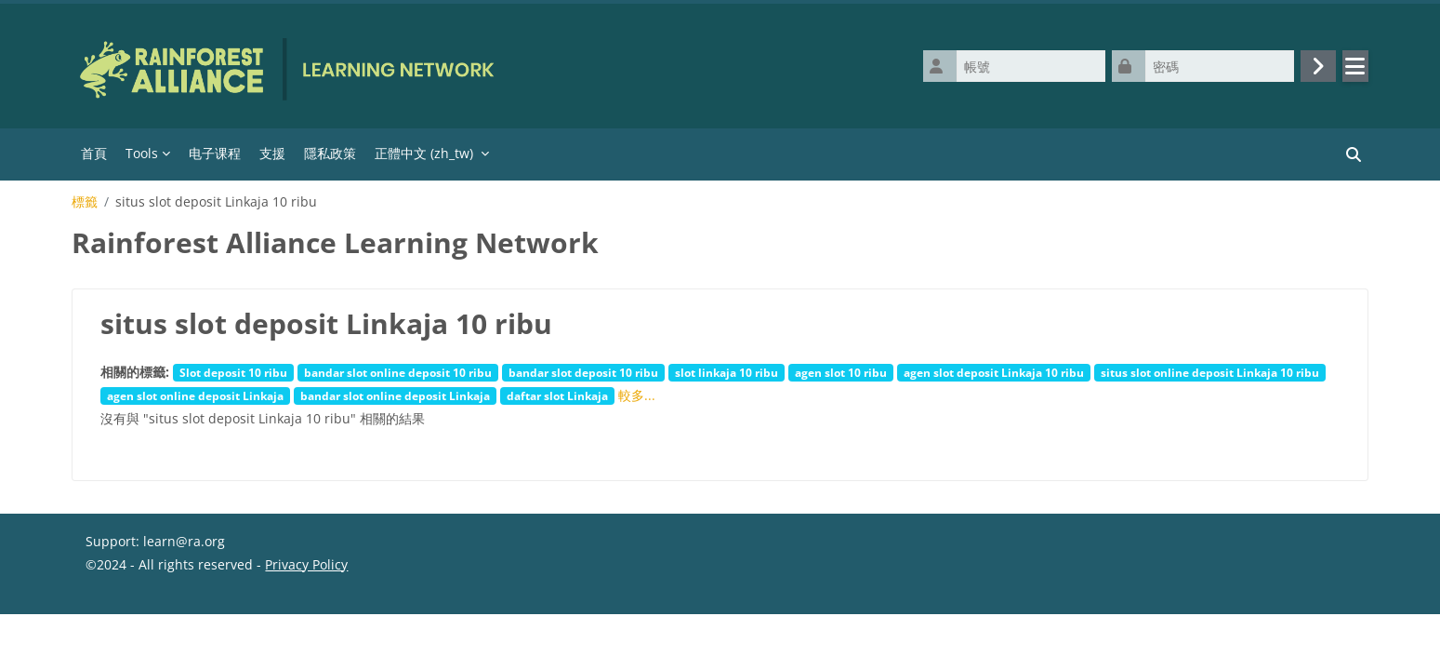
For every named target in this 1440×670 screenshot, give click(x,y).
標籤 (85, 202)
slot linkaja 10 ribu (726, 372)
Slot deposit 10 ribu (233, 372)
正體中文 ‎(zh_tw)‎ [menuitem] (424, 153)
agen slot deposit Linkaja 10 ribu (994, 372)
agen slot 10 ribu (841, 372)
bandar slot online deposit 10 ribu (398, 372)
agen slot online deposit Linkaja (195, 395)
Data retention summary (162, 624)
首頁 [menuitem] (94, 153)
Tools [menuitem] (142, 153)
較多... (636, 395)
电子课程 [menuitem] (215, 153)
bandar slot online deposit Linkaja (395, 395)
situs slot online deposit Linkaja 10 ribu (1210, 372)
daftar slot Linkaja (557, 395)
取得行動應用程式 (138, 647)
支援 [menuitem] (272, 153)
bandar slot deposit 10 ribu (583, 372)
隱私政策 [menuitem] (330, 153)
